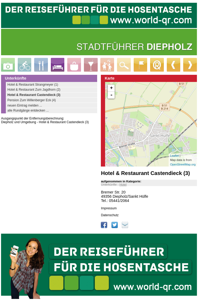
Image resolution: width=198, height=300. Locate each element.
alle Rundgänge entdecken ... (28, 110)
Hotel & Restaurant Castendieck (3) (33, 95)
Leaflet (174, 155)
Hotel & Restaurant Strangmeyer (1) (32, 84)
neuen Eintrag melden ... (24, 105)
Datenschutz (110, 215)
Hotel (123, 184)
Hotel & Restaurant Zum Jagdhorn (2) (33, 89)
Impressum (108, 208)
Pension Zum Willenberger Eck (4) (31, 100)
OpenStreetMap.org (183, 164)
